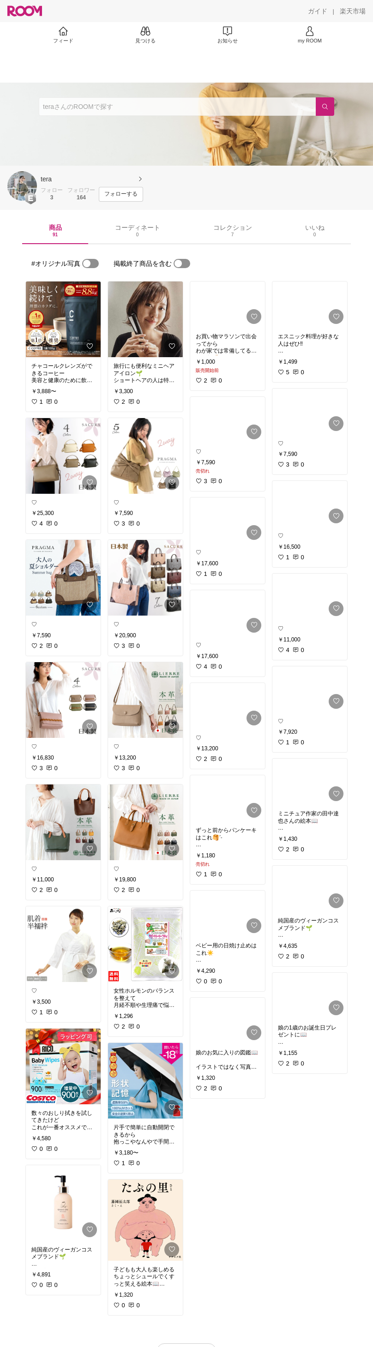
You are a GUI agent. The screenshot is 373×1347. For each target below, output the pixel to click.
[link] (63, 319)
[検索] (325, 106)
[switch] (90, 263)
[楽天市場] (353, 11)
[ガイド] (317, 11)
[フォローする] (121, 194)
